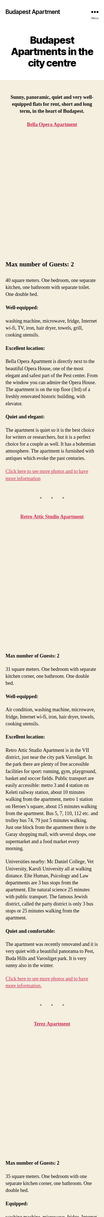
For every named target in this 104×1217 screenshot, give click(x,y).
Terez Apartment (52, 815)
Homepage (19, 1125)
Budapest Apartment (33, 12)
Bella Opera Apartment (19, 1136)
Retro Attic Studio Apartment (52, 412)
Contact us (18, 1168)
